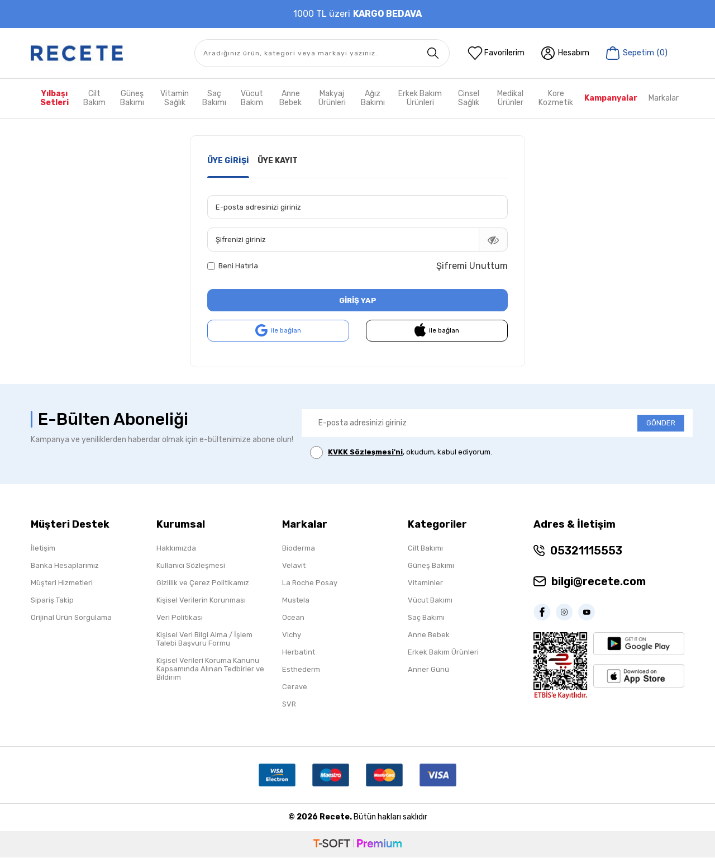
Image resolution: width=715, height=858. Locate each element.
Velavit (294, 566)
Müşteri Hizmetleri (62, 583)
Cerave (294, 687)
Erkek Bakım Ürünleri (420, 98)
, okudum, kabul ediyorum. (401, 453)
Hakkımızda (176, 548)
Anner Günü (428, 670)
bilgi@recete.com (598, 582)
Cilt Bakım (94, 98)
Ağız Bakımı (373, 98)
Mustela (295, 600)
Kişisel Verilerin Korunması (201, 600)
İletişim (43, 548)
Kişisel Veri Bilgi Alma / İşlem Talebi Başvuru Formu (204, 639)
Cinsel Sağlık (468, 98)
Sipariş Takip (52, 600)
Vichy (291, 635)
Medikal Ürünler (510, 98)
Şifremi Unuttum (472, 265)
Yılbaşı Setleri (54, 98)
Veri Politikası (179, 618)
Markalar (664, 98)
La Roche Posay (309, 583)
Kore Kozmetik (555, 98)
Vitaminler (425, 583)
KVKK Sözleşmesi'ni (365, 452)
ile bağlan (278, 331)
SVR (289, 704)
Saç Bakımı (214, 98)
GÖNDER (660, 423)
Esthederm (301, 670)
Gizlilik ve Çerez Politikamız (202, 583)
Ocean (293, 618)
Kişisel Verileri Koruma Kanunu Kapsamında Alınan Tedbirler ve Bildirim (210, 669)
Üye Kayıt (278, 160)
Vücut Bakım (252, 98)
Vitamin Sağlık (174, 98)
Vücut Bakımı (430, 600)
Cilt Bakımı (425, 548)
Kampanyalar (610, 98)
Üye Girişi (228, 160)
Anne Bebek (290, 98)
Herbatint (298, 652)
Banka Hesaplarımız (65, 566)
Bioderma (298, 548)
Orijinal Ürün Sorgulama (71, 618)
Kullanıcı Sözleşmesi (190, 566)
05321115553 (586, 551)
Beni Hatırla (232, 266)
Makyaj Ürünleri (332, 98)
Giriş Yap (357, 300)
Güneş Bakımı (132, 98)
